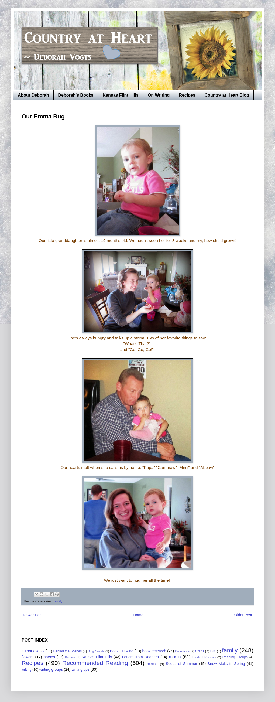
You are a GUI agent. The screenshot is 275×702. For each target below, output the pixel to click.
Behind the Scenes (67, 651)
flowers (27, 657)
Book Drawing (121, 651)
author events (33, 651)
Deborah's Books (76, 95)
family (58, 601)
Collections (182, 651)
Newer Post (32, 615)
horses (49, 657)
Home (138, 615)
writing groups (51, 669)
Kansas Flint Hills (121, 95)
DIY (213, 651)
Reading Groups (235, 657)
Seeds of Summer (181, 664)
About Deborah (33, 95)
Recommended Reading (95, 663)
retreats (153, 664)
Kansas (70, 657)
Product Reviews (204, 657)
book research (154, 651)
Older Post (243, 615)
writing (26, 670)
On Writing (159, 95)
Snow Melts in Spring (226, 664)
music (175, 656)
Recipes (187, 95)
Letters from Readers (140, 657)
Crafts (199, 651)
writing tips (81, 669)
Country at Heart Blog (227, 95)
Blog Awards (96, 651)
